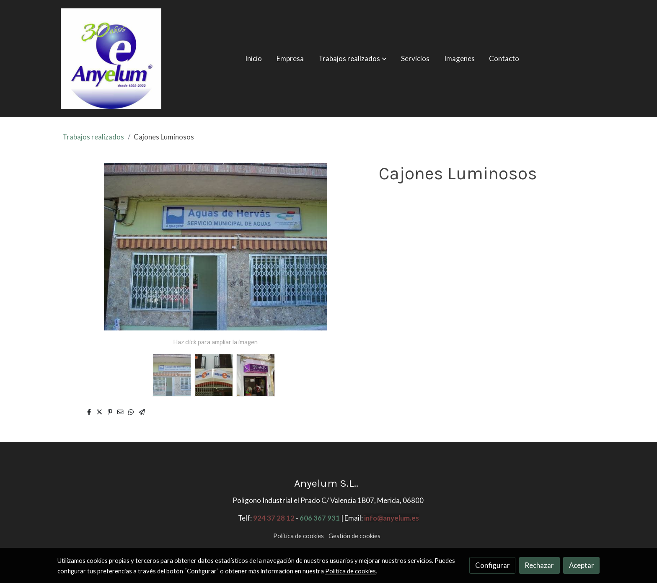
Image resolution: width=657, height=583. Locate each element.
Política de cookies (298, 535)
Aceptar (581, 565)
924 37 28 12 (274, 517)
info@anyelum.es (391, 517)
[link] (111, 58)
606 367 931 (320, 517)
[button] (352, 58)
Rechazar (539, 565)
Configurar (492, 565)
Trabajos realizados (93, 136)
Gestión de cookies (354, 535)
